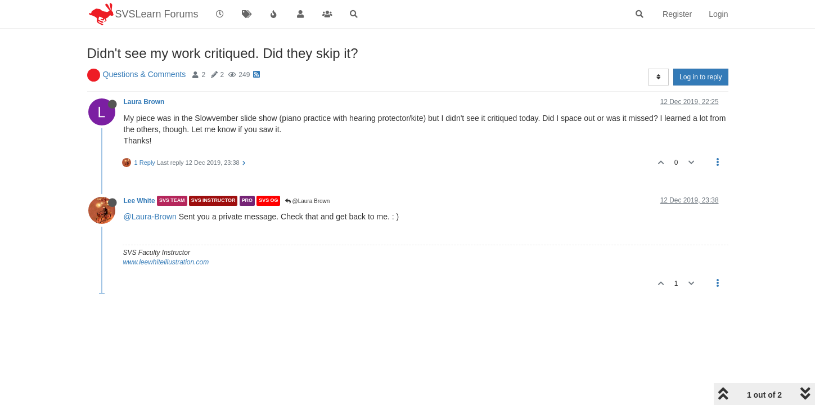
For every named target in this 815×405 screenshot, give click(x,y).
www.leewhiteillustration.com (166, 262)
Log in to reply (700, 77)
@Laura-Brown (150, 216)
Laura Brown (144, 102)
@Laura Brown (307, 201)
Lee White (139, 201)
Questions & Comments (144, 74)
